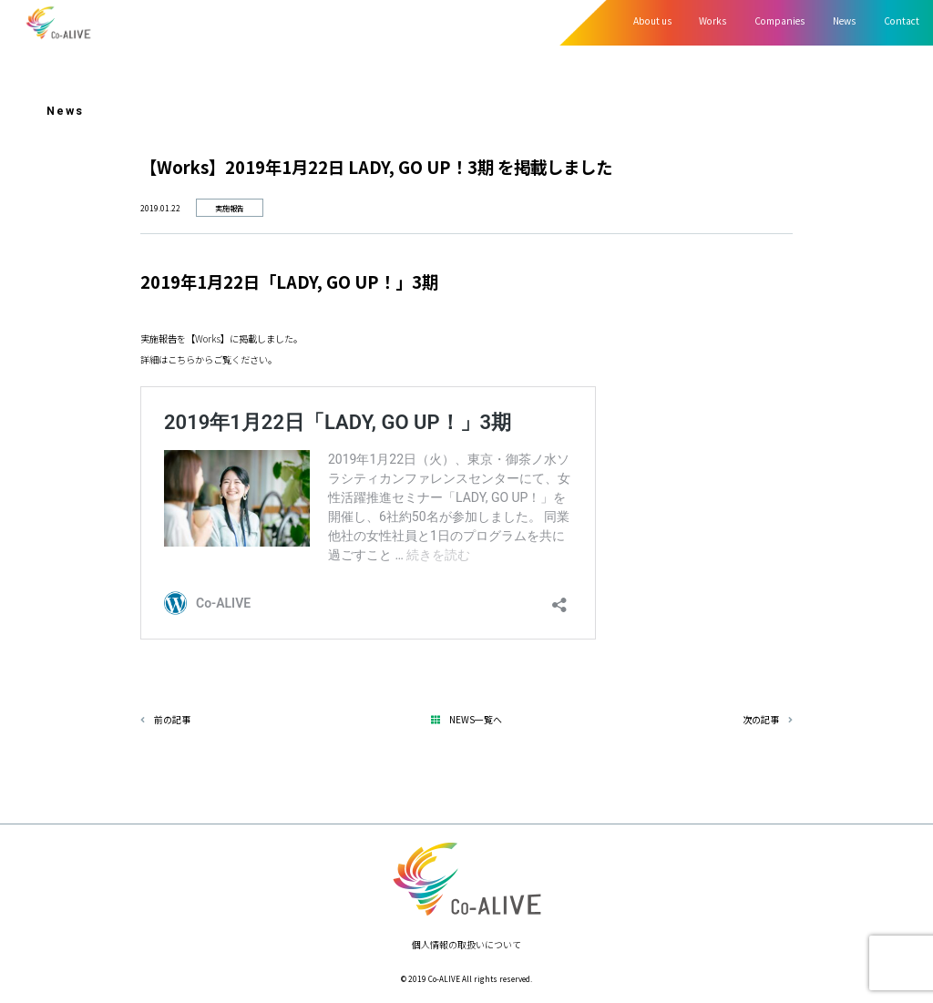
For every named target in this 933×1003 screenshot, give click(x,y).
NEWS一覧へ (471, 719)
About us (652, 20)
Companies (779, 20)
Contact (901, 20)
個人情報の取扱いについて (466, 944)
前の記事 (165, 719)
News (844, 20)
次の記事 (768, 719)
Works (712, 20)
